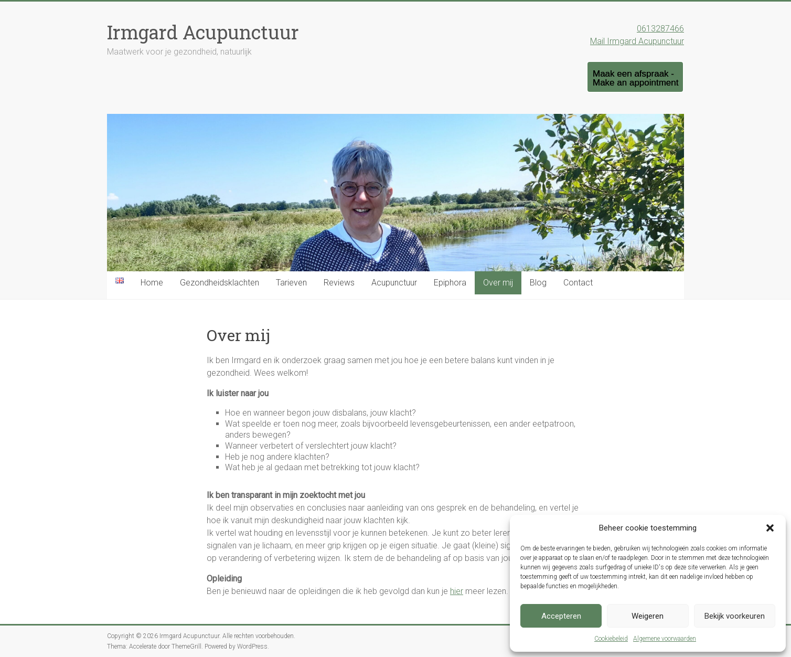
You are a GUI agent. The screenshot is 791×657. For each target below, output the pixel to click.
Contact (578, 283)
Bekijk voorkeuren (734, 616)
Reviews (339, 283)
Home (152, 283)
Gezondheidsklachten (219, 283)
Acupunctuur (394, 283)
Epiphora (450, 283)
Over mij (498, 283)
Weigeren (648, 616)
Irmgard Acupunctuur (203, 32)
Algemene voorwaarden (664, 638)
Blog (538, 283)
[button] (770, 528)
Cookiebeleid (611, 638)
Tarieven (291, 283)
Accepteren (561, 616)
